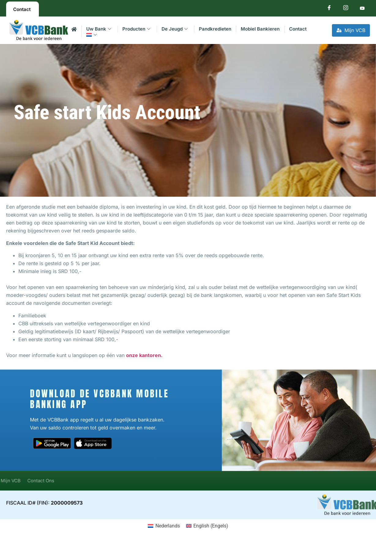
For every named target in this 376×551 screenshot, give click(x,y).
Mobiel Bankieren (260, 29)
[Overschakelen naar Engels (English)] (207, 526)
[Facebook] (329, 9)
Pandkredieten (215, 29)
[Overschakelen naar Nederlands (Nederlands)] (164, 526)
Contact (298, 29)
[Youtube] (362, 9)
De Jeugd (175, 29)
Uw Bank (98, 29)
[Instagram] (346, 9)
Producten (136, 29)
